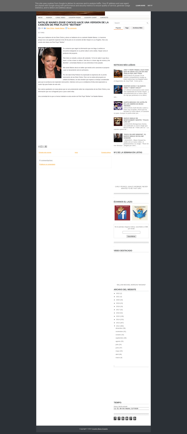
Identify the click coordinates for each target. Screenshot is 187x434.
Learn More (140, 5)
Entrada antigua (106, 152)
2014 (118, 319)
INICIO (40, 17)
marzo (118, 357)
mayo (118, 351)
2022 (118, 293)
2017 (118, 310)
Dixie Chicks (50, 28)
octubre (118, 335)
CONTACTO (104, 17)
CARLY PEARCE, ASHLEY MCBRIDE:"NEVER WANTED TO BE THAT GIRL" (131, 187)
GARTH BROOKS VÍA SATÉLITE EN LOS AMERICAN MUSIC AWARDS (135, 104)
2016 (118, 313)
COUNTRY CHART (90, 17)
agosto (118, 341)
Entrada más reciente (45, 152)
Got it (150, 5)
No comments (72, 28)
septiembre (120, 338)
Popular (118, 28)
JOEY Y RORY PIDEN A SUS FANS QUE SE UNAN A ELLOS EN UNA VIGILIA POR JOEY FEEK (136, 71)
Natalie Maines (60, 28)
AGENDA (49, 17)
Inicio (76, 152)
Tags (127, 28)
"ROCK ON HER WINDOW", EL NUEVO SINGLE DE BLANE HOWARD (135, 136)
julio (117, 344)
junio (117, 348)
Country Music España (100, 429)
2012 (118, 326)
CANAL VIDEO (60, 17)
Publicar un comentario (47, 164)
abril (117, 354)
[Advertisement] (132, 46)
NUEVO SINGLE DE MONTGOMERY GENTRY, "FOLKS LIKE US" (136, 120)
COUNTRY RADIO (75, 17)
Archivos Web (137, 28)
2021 (118, 297)
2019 (118, 303)
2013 (118, 323)
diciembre (119, 328)
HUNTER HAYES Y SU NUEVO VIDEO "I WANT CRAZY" (135, 87)
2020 (118, 300)
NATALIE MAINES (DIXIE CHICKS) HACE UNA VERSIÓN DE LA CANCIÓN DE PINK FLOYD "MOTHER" (73, 23)
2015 (118, 316)
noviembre (119, 331)
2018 (118, 306)
